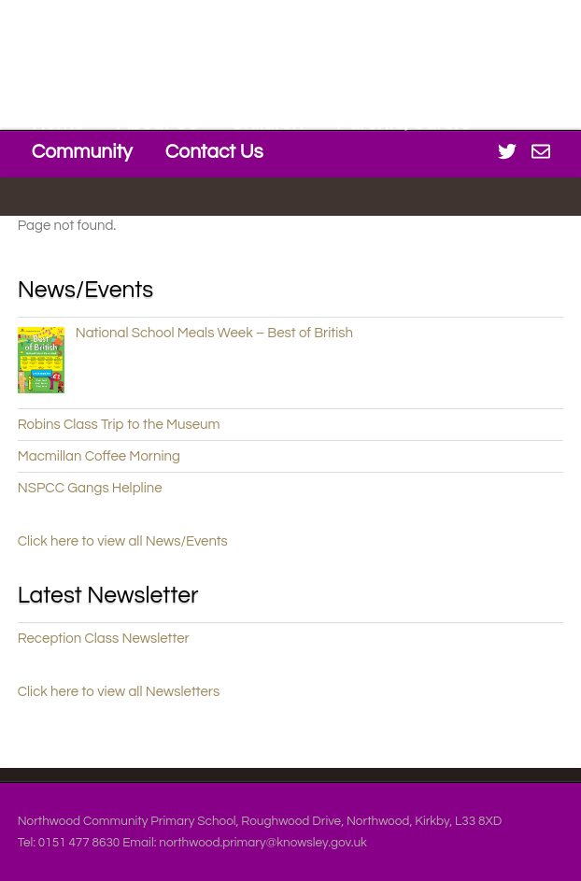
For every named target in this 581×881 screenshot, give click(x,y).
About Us (157, 123)
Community (82, 152)
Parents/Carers (403, 123)
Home (58, 123)
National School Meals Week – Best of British (214, 333)
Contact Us (214, 152)
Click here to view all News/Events (123, 541)
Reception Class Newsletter (104, 639)
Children (267, 123)
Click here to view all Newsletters (119, 692)
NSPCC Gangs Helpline (90, 488)
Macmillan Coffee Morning (99, 456)
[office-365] (541, 150)
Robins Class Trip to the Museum (119, 425)
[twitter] (507, 150)
